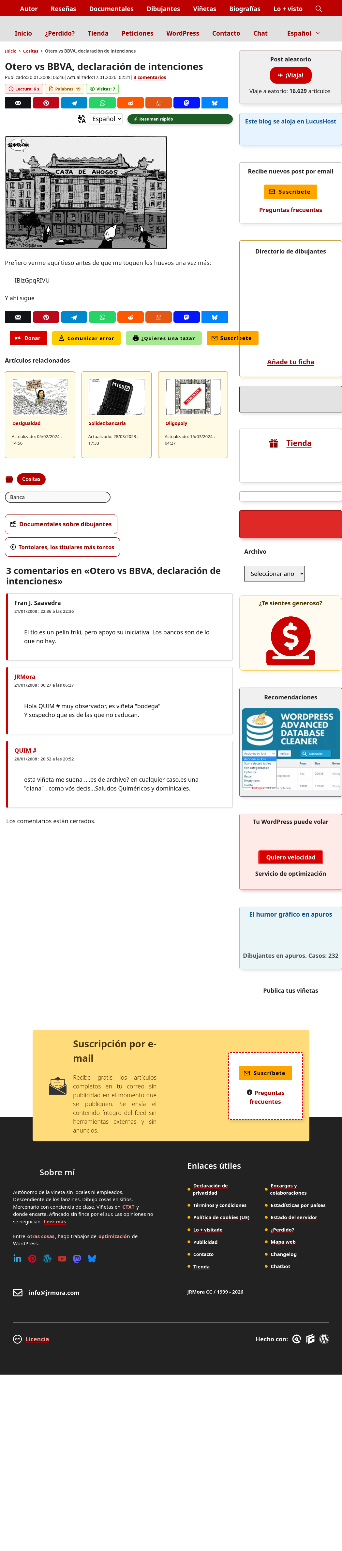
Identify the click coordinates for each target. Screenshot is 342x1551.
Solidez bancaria (107, 424)
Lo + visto (288, 9)
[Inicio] (171, 20)
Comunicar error (86, 339)
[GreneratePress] (298, 1250)
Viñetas (204, 9)
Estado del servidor (294, 1128)
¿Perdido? (60, 33)
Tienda (98, 33)
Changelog (284, 1165)
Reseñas (63, 9)
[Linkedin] (17, 1170)
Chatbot (280, 1177)
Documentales (111, 9)
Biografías (244, 9)
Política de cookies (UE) (221, 1128)
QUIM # (25, 751)
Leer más (55, 1132)
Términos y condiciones (221, 1116)
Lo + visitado (208, 1140)
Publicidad (206, 1153)
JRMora (24, 678)
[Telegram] (74, 102)
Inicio (23, 33)
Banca (18, 498)
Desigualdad (26, 424)
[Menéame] (158, 102)
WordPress (183, 33)
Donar (27, 339)
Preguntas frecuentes (290, 210)
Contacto (226, 33)
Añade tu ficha (290, 273)
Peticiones (138, 33)
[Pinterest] (46, 102)
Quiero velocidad (291, 769)
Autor (29, 9)
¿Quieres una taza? (163, 339)
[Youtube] (62, 1170)
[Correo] (18, 102)
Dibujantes (163, 9)
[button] (318, 9)
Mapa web (283, 1153)
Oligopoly (176, 424)
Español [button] (307, 33)
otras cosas (40, 1147)
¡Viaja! (291, 75)
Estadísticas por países (298, 1116)
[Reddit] (130, 102)
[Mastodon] (186, 102)
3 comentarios (150, 77)
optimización (114, 1147)
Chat (260, 33)
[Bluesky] (214, 102)
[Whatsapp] (102, 102)
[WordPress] (47, 1170)
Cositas (30, 51)
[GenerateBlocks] (311, 1250)
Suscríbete (232, 339)
